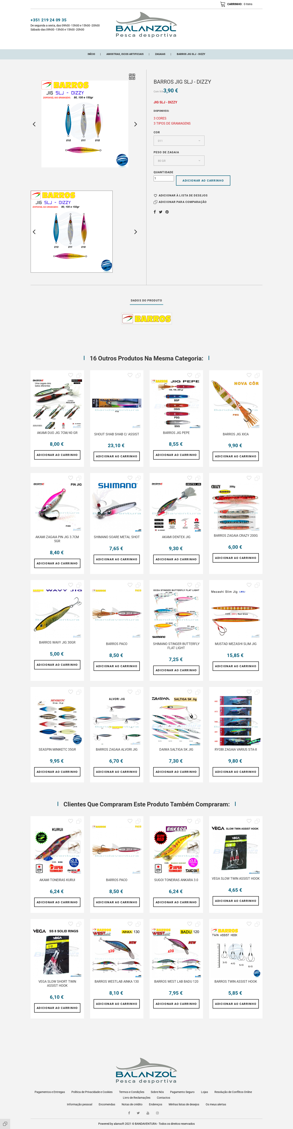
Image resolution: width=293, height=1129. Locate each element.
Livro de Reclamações (136, 1097)
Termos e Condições (131, 1092)
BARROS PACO (116, 648)
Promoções (153, 43)
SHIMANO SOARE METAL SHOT (117, 542)
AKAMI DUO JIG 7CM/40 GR (57, 437)
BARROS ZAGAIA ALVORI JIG (117, 754)
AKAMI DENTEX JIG (176, 542)
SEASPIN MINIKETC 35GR (57, 754)
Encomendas (107, 1104)
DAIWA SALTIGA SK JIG (176, 754)
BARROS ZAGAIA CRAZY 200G (236, 540)
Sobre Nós (157, 1092)
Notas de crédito (132, 1104)
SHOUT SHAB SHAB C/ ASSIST (116, 439)
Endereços (155, 1104)
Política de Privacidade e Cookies (92, 1092)
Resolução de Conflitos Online (233, 1092)
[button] (198, 4)
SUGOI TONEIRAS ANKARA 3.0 (176, 885)
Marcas (173, 43)
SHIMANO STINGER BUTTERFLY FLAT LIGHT (176, 651)
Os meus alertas (216, 1104)
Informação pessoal (79, 1104)
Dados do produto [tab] (146, 305)
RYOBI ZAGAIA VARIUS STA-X (236, 754)
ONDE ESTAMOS (196, 43)
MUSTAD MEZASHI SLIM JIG (236, 648)
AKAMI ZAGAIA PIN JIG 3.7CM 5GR (57, 544)
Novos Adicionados (123, 43)
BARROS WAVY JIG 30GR (57, 647)
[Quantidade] (164, 183)
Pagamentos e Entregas (50, 1092)
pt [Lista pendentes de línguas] (256, 5)
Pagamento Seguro (182, 1092)
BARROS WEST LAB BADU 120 (176, 986)
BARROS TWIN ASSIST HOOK (235, 986)
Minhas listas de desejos (184, 1104)
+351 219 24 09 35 (49, 20)
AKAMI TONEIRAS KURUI (57, 885)
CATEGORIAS (93, 43)
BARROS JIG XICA (236, 439)
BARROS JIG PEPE (176, 437)
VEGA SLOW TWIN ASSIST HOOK (236, 883)
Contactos (163, 1097)
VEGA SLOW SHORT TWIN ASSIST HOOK (57, 988)
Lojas (204, 1092)
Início (74, 43)
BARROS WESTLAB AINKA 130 (117, 986)
